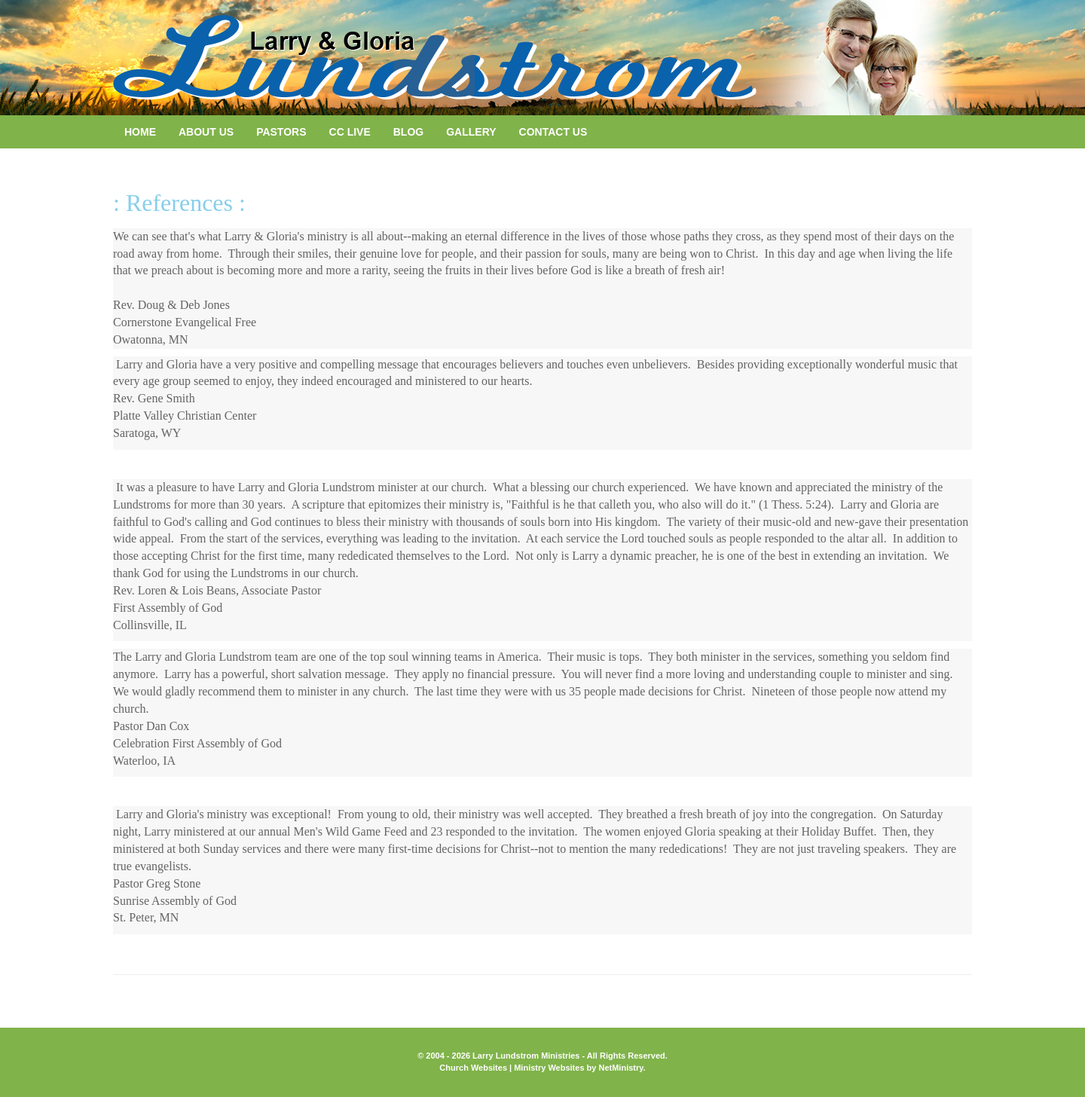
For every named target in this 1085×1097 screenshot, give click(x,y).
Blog (408, 132)
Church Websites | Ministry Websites (512, 1067)
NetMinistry (620, 1067)
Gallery (471, 132)
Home (140, 132)
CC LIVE (350, 132)
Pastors (281, 132)
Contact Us (553, 132)
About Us (206, 132)
